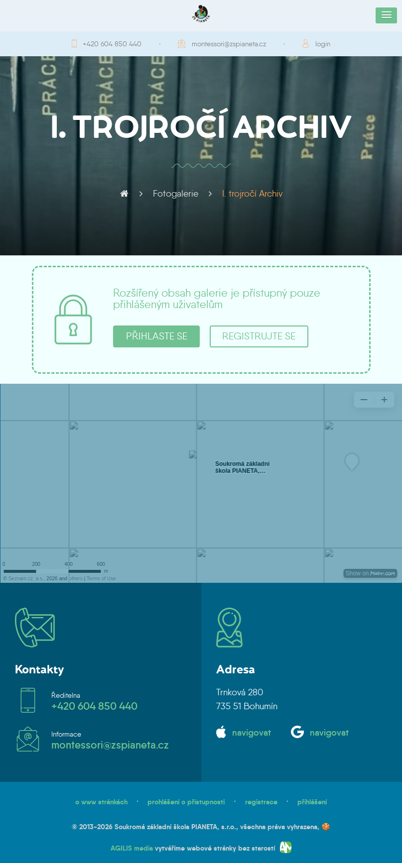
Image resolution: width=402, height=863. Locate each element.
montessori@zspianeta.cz (229, 43)
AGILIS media (132, 848)
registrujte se (258, 336)
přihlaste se (156, 336)
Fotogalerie (175, 193)
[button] (386, 15)
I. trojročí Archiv (252, 193)
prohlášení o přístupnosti (186, 801)
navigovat (251, 732)
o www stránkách (101, 801)
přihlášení (312, 801)
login (322, 43)
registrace (261, 801)
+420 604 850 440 (112, 43)
